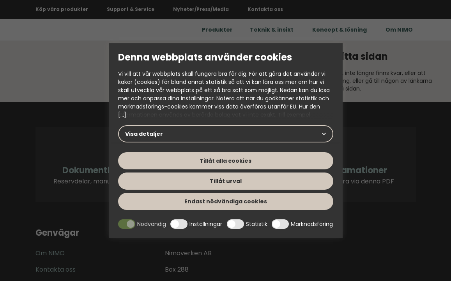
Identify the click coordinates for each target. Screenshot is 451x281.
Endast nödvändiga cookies (225, 201)
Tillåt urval (226, 181)
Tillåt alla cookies (225, 161)
